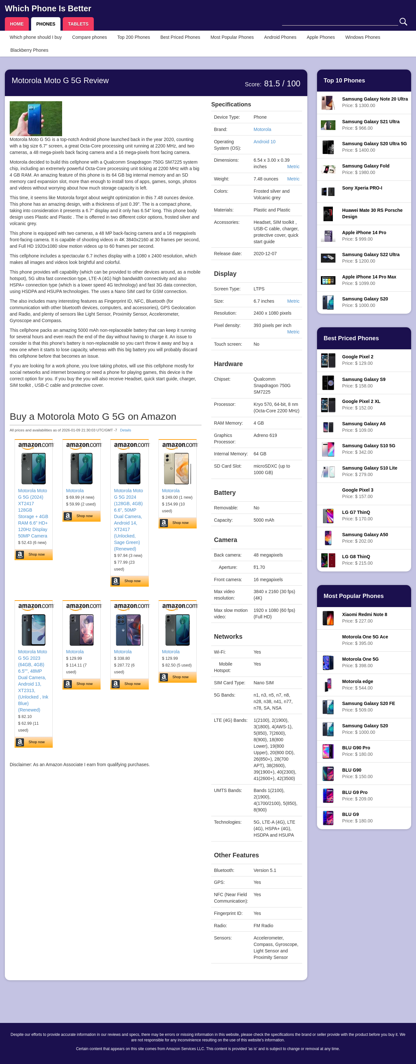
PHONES (45, 24)
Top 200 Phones (133, 37)
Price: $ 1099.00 (369, 280)
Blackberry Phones (29, 50)
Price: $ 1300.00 (375, 102)
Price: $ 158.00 (364, 382)
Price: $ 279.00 (369, 471)
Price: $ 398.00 (360, 662)
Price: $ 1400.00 (374, 147)
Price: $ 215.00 (357, 560)
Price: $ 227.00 (364, 618)
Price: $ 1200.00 (371, 258)
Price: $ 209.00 (357, 795)
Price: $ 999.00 (364, 236)
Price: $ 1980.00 (365, 169)
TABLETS (78, 24)
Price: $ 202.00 (365, 538)
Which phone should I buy (36, 37)
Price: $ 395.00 (365, 640)
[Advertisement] (106, 832)
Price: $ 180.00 (357, 751)
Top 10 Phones (344, 80)
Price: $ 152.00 (361, 404)
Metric (293, 166)
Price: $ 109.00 (364, 427)
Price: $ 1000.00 (365, 302)
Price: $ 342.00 (368, 449)
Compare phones (89, 37)
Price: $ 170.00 (357, 515)
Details (125, 430)
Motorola (74, 490)
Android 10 (265, 141)
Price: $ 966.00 (371, 125)
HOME (17, 24)
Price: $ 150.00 (357, 773)
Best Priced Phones (180, 37)
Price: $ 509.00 (368, 706)
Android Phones (280, 37)
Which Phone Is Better (48, 8)
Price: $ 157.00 (357, 493)
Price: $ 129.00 (357, 360)
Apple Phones (321, 37)
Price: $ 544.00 (357, 684)
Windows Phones (362, 37)
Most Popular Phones (232, 37)
